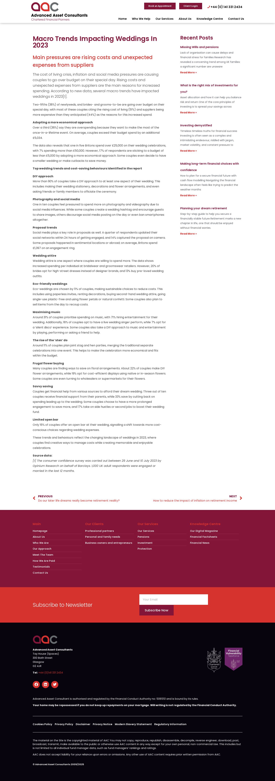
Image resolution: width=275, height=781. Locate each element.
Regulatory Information (170, 724)
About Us (185, 19)
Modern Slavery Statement (133, 724)
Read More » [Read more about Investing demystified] (188, 151)
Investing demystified (196, 125)
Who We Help (141, 19)
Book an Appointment (159, 6)
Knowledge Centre (210, 19)
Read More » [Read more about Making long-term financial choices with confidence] (188, 195)
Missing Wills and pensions (199, 47)
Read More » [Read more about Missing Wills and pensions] (188, 72)
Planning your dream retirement (203, 208)
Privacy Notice (102, 724)
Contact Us (236, 19)
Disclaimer (83, 724)
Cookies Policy (42, 724)
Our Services (164, 19)
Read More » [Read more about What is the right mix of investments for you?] (188, 112)
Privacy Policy (64, 724)
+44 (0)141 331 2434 (50, 672)
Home (122, 19)
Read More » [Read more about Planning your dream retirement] (188, 233)
